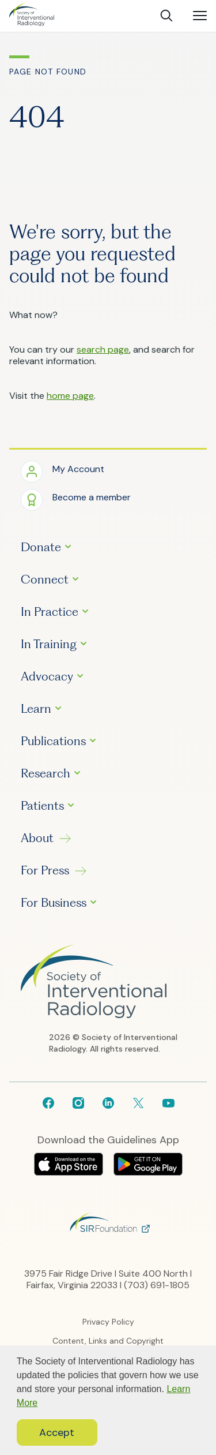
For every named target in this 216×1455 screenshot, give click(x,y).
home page (70, 396)
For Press (45, 870)
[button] (62, 470)
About (37, 838)
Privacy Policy (108, 1321)
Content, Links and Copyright (108, 1341)
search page (103, 349)
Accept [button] (56, 1432)
